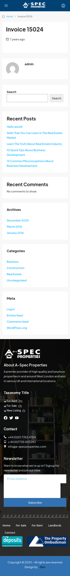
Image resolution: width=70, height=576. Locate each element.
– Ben (41, 567)
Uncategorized (17, 280)
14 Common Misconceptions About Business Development (30, 163)
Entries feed (15, 315)
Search (11, 91)
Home (9, 16)
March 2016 (14, 226)
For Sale (12, 405)
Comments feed (18, 321)
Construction (15, 268)
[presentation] (32, 490)
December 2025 (18, 220)
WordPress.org (17, 327)
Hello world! (15, 126)
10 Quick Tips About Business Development (26, 152)
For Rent (12, 401)
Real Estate (14, 274)
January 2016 (15, 232)
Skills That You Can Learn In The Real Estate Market (34, 135)
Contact (10, 532)
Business (13, 261)
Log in (11, 309)
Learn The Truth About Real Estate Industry (34, 144)
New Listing (14, 410)
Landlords (54, 525)
